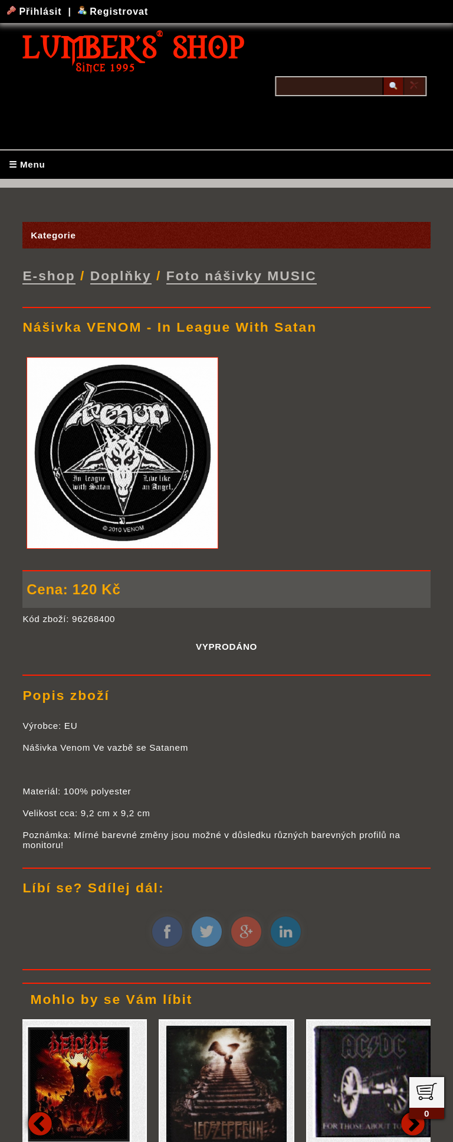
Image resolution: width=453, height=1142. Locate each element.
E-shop (48, 275)
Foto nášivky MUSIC (241, 275)
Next (413, 1122)
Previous (40, 1122)
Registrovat (113, 11)
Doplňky (121, 275)
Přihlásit (36, 11)
